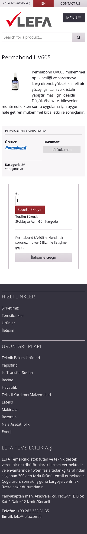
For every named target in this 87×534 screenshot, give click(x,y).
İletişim (8, 330)
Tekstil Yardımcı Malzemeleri (26, 394)
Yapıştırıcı (10, 365)
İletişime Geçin (43, 257)
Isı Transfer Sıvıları (17, 372)
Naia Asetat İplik (16, 424)
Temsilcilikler (13, 315)
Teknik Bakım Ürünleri (21, 357)
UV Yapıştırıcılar (15, 166)
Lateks (7, 402)
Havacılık (9, 387)
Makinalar (10, 409)
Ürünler (8, 322)
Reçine (7, 379)
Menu (74, 17)
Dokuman (64, 149)
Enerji (7, 431)
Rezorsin (9, 416)
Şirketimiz (10, 308)
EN (43, 3)
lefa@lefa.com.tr (28, 516)
